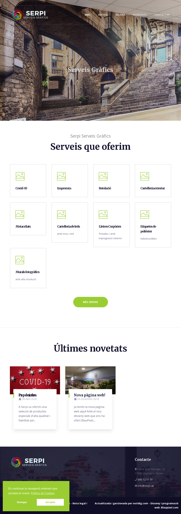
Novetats (139, 14)
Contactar (162, 14)
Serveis (102, 14)
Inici (87, 14)
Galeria (120, 14)
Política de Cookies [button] (42, 493)
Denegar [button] (22, 502)
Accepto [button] (50, 502)
